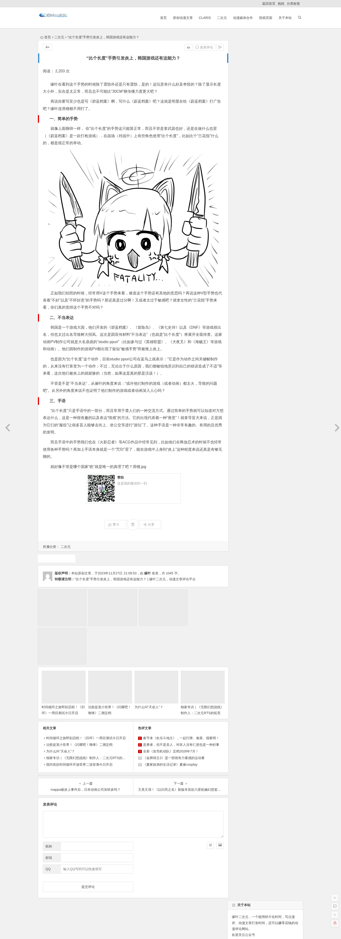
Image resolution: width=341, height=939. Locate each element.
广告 (269, 345)
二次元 (220, 18)
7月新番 (237, 345)
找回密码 (276, 201)
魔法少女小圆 (241, 336)
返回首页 (268, 3)
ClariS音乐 (50, 885)
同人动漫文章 (253, 362)
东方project (239, 328)
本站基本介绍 (105, 885)
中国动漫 (275, 362)
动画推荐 (285, 328)
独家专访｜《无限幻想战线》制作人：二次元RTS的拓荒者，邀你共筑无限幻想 (198, 671)
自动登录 (255, 201)
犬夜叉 (281, 336)
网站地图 (181, 930)
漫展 (259, 353)
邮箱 (48, 816)
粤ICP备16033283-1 (204, 930)
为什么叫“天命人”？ (146, 665)
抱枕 (281, 3)
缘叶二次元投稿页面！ (247, 229)
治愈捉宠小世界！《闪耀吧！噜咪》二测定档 (79, 703)
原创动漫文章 (181, 18)
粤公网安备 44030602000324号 (150, 930)
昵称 (48, 804)
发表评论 (200, 47)
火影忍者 (237, 370)
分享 (147, 524)
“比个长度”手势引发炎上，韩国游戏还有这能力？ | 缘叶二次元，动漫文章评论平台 (135, 579)
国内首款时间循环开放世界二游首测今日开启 (79, 723)
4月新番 (275, 353)
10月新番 (263, 336)
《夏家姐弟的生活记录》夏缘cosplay (168, 723)
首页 (161, 18)
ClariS (203, 18)
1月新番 (254, 345)
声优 (234, 362)
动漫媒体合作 (241, 18)
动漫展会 (75, 885)
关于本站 (283, 18)
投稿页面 (264, 18)
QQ (48, 827)
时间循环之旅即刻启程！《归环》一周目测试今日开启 (61, 671)
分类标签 (293, 3)
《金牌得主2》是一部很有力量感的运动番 (172, 716)
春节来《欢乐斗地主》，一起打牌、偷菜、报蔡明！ (179, 696)
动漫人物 (284, 345)
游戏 (56, 558)
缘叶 (147, 573)
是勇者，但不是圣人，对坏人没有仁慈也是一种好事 (179, 703)
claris (247, 353)
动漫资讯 (293, 353)
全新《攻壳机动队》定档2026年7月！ (169, 709)
